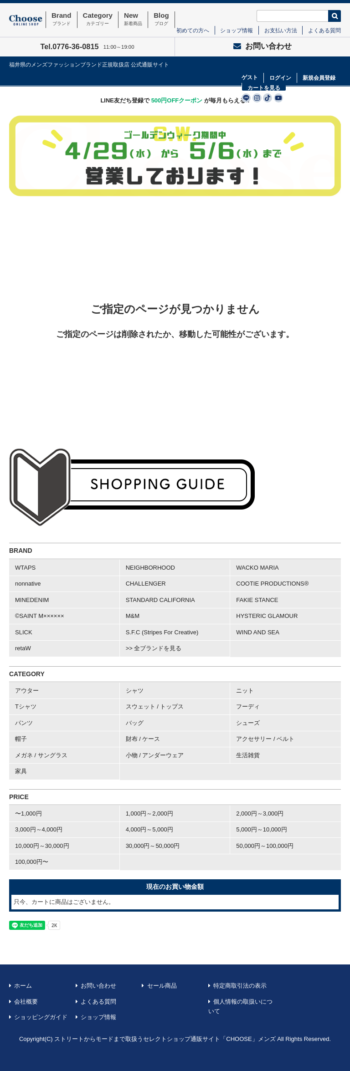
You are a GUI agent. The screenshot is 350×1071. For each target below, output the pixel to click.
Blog (161, 19)
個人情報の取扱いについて (240, 1006)
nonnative (28, 583)
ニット (245, 690)
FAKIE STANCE (257, 600)
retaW (23, 648)
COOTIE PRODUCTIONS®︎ (272, 583)
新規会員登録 (319, 78)
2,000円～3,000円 (259, 813)
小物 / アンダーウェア (155, 755)
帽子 (21, 738)
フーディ (248, 706)
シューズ (248, 722)
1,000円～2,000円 (149, 813)
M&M (132, 615)
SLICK (23, 632)
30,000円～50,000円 (153, 845)
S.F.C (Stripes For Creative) (162, 632)
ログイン (280, 78)
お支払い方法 (280, 30)
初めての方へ (192, 30)
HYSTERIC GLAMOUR (267, 615)
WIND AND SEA (257, 632)
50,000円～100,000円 (264, 845)
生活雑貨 (248, 755)
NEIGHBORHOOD (150, 567)
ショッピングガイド (40, 1017)
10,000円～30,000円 (42, 845)
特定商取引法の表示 (240, 985)
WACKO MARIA (257, 567)
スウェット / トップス (155, 706)
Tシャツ (25, 706)
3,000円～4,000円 (38, 829)
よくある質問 (324, 30)
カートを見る (263, 88)
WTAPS (25, 567)
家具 (21, 771)
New (133, 19)
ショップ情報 (236, 30)
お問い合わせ (262, 46)
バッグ (135, 722)
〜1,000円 (28, 813)
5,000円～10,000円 (261, 829)
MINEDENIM (32, 600)
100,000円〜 (31, 861)
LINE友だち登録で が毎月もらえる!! (174, 100)
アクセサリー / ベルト (265, 738)
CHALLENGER (146, 583)
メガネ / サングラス (41, 755)
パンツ (24, 722)
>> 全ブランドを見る (154, 648)
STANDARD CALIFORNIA (160, 600)
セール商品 (162, 985)
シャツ (135, 690)
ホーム (23, 985)
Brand (61, 19)
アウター (27, 690)
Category (98, 19)
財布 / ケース (143, 738)
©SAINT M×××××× (39, 615)
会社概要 (26, 1001)
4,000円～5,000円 (149, 829)
